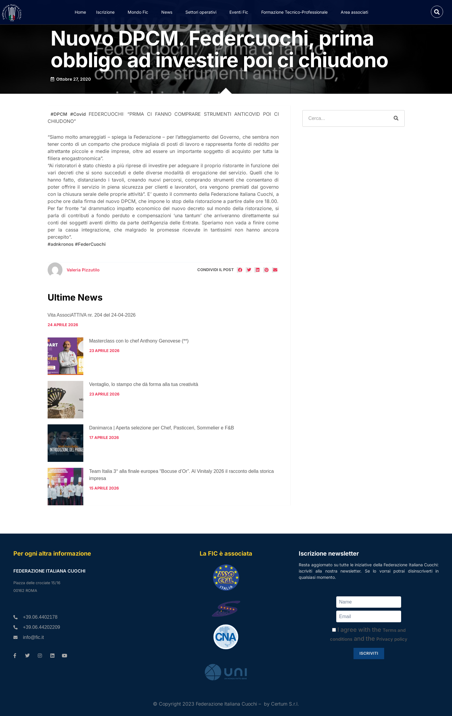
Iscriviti (368, 653)
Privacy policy (391, 639)
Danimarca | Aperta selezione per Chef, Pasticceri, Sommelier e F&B (161, 427)
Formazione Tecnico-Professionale (296, 12)
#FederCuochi (90, 244)
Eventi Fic (240, 12)
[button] (437, 12)
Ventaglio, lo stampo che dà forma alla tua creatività (143, 384)
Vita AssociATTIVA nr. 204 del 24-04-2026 (92, 315)
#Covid (78, 114)
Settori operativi (202, 12)
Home (80, 12)
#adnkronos (60, 244)
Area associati (356, 12)
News (168, 12)
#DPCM (59, 114)
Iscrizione (107, 12)
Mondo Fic (139, 12)
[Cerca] (396, 118)
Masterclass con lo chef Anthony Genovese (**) (139, 340)
